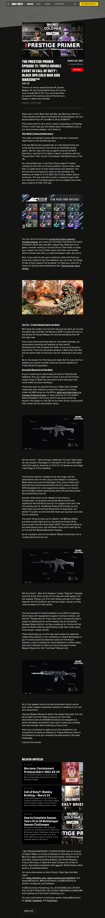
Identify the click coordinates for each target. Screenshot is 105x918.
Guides (48, 4)
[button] (8, 4)
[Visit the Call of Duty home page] (17, 4)
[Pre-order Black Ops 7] (89, 4)
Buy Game (77, 69)
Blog (39, 4)
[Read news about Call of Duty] (30, 4)
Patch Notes (59, 4)
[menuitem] (39, 4)
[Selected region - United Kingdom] (75, 4)
